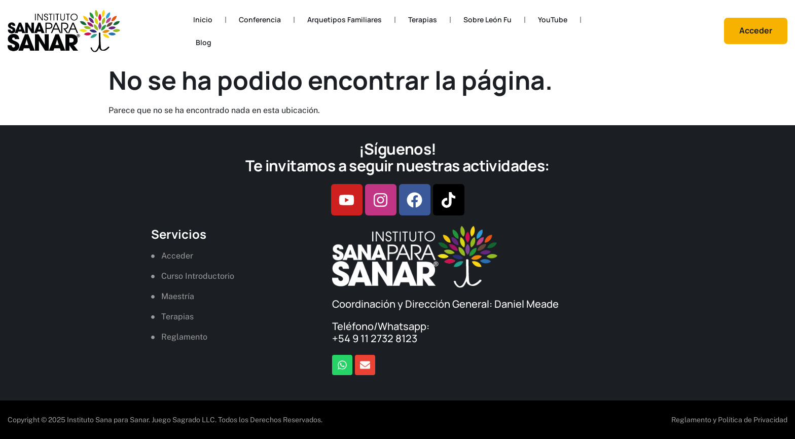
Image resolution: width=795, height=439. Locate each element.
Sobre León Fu (487, 19)
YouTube (552, 19)
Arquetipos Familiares (344, 19)
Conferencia (260, 19)
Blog (203, 42)
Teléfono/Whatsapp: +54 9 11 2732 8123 (380, 332)
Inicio (202, 19)
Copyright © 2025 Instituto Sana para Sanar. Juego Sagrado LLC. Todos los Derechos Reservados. (165, 420)
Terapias (422, 19)
